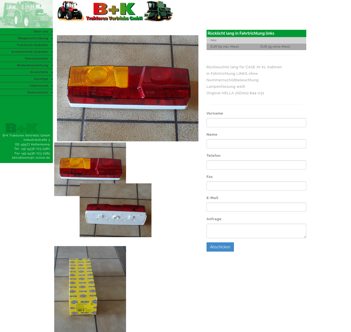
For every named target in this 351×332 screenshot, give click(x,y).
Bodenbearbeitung (32, 65)
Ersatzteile (39, 72)
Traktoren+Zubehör (32, 45)
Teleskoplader (37, 58)
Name (212, 134)
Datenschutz (38, 92)
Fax (210, 177)
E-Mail (212, 198)
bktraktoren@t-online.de (31, 158)
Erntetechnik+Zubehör (29, 52)
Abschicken (220, 247)
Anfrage (214, 219)
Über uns (40, 31)
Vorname (215, 113)
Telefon (214, 156)
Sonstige (41, 79)
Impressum (39, 85)
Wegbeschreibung (33, 38)
